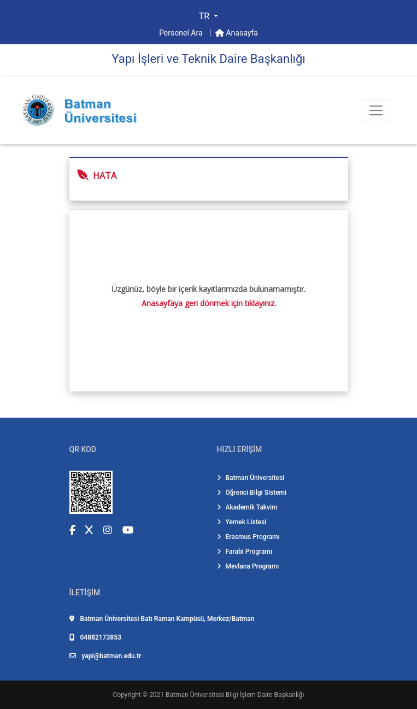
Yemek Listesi (242, 522)
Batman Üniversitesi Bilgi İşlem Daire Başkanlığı (235, 695)
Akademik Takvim (247, 507)
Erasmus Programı (248, 537)
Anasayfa (236, 32)
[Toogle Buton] (376, 110)
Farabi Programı (245, 551)
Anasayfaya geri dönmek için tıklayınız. (209, 303)
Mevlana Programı (248, 566)
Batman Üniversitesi (251, 478)
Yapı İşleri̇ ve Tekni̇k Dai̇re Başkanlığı (208, 59)
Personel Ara (181, 32)
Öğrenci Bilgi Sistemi (252, 492)
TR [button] (205, 16)
